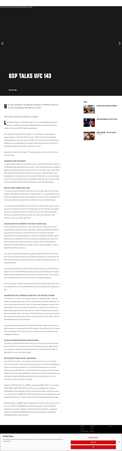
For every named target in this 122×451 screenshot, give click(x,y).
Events (5, 7)
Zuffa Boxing (102, 7)
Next (119, 43)
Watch (93, 7)
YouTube (92, 426)
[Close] (119, 442)
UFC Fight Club (85, 431)
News (28, 7)
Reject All (93, 442)
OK (93, 447)
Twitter (92, 431)
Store (82, 429)
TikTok (92, 429)
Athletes (21, 7)
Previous (3, 43)
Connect (86, 7)
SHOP (111, 7)
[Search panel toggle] (116, 7)
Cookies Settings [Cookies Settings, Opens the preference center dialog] (93, 437)
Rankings (13, 7)
